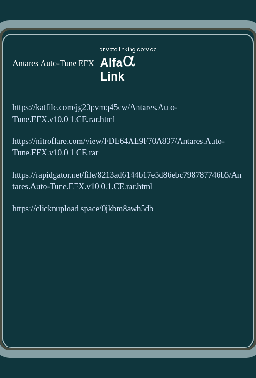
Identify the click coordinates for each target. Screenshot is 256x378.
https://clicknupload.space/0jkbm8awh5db (82, 209)
